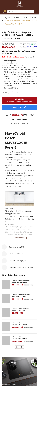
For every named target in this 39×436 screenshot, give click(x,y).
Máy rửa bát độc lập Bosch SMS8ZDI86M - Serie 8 (21, 281)
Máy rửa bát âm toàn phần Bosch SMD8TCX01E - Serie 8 (23, 337)
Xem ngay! (29, 57)
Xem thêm (20, 347)
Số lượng (5, 93)
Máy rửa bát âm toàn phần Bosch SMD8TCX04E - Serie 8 (23, 323)
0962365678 (17, 115)
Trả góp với (27, 44)
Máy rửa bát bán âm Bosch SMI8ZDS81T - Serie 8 (21, 295)
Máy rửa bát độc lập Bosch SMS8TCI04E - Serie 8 (21, 309)
